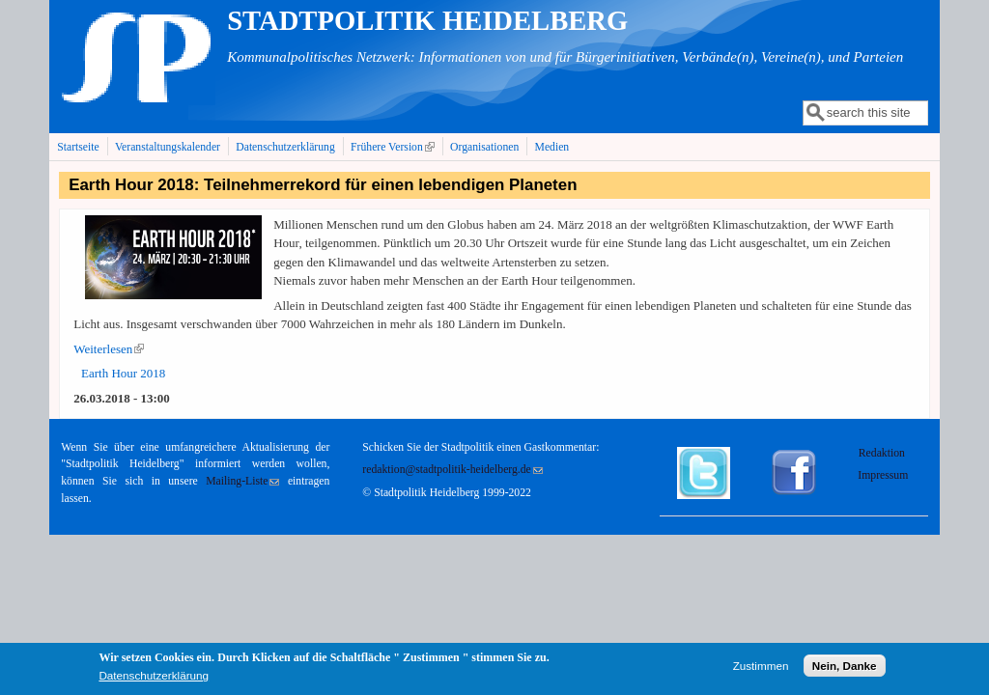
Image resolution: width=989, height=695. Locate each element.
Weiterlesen (108, 349)
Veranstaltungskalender (167, 147)
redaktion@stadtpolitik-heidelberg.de (452, 469)
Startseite (78, 147)
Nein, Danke (844, 668)
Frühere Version (394, 146)
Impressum (883, 475)
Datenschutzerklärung (285, 147)
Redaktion (883, 453)
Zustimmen (761, 668)
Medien (552, 147)
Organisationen (484, 147)
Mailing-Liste (242, 481)
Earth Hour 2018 (123, 373)
